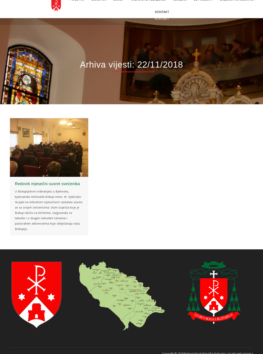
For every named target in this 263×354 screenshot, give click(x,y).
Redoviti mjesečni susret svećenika (47, 184)
